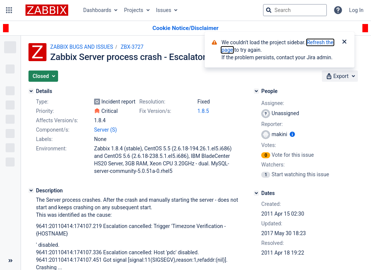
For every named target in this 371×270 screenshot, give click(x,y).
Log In (356, 10)
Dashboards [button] (97, 10)
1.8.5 (203, 111)
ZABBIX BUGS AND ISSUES (81, 47)
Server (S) (105, 130)
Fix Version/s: (155, 111)
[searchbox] (295, 10)
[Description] (31, 190)
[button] (9, 10)
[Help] (338, 10)
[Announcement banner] (185, 28)
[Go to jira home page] (47, 10)
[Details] (31, 91)
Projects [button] (133, 10)
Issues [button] (163, 10)
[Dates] (256, 193)
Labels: (44, 139)
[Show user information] (292, 134)
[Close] (344, 42)
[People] (256, 91)
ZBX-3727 (132, 47)
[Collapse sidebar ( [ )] (10, 260)
